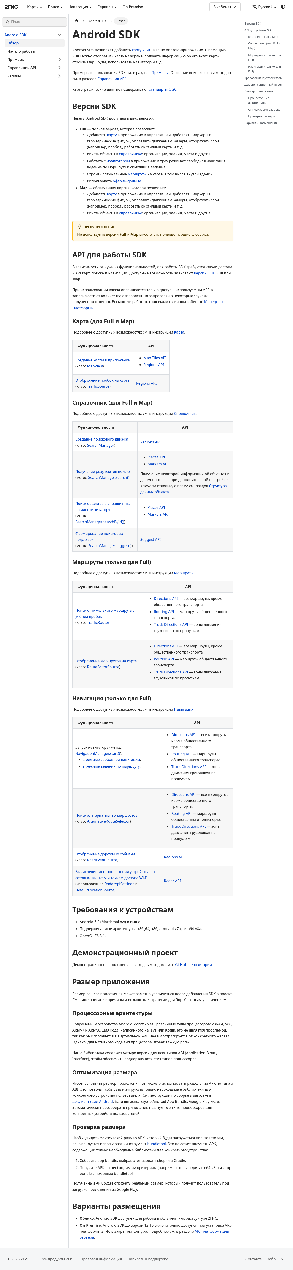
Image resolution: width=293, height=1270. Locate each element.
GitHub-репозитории (193, 964)
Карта (179, 332)
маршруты (137, 174)
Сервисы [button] (105, 6)
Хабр (271, 1259)
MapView (95, 366)
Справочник (185, 413)
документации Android (92, 1101)
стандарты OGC (162, 89)
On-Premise (132, 6)
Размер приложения (259, 91)
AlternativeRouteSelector (108, 821)
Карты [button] (32, 6)
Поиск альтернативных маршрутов (106, 815)
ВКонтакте (252, 1259)
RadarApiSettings (119, 883)
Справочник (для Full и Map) (264, 45)
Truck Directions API (171, 624)
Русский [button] (262, 6)
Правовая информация (101, 1259)
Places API (156, 457)
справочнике (130, 153)
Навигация (183, 709)
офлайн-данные (127, 180)
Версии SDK (252, 23)
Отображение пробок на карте (102, 380)
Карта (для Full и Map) (263, 37)
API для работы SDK (258, 30)
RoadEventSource (102, 859)
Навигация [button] (78, 6)
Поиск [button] (53, 6)
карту (112, 134)
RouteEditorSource (103, 666)
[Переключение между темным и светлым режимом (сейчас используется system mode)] (283, 7)
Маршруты (183, 572)
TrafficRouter (98, 622)
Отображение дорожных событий (105, 854)
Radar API (172, 880)
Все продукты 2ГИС (58, 1259)
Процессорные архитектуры (258, 100)
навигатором (118, 161)
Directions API (166, 598)
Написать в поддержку (148, 1259)
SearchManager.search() (108, 477)
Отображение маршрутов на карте (106, 660)
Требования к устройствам (263, 78)
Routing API (164, 611)
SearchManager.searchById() (99, 521)
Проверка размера (261, 116)
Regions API (154, 364)
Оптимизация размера (264, 109)
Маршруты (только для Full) (264, 57)
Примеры (160, 72)
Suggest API (150, 539)
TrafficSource (98, 386)
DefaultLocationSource (94, 889)
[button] (33, 34)
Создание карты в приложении (102, 360)
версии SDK (204, 273)
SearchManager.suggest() (110, 545)
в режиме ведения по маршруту (111, 766)
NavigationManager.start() (97, 753)
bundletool (156, 1143)
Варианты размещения (261, 123)
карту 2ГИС (142, 49)
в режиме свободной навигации (111, 759)
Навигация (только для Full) (264, 68)
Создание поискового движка (101, 439)
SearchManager (100, 445)
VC (283, 1259)
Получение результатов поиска (102, 471)
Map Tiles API (155, 357)
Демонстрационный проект (264, 84)
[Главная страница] (76, 21)
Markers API (158, 463)
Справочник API (111, 78)
